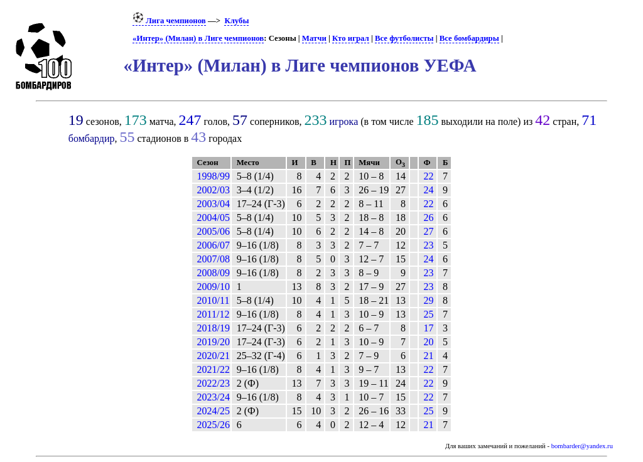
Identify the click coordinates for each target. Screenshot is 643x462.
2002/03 (213, 190)
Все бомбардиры (469, 38)
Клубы (236, 20)
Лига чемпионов (169, 20)
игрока (343, 121)
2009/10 (213, 286)
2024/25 (213, 411)
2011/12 (213, 314)
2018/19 (213, 328)
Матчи (314, 38)
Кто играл (350, 38)
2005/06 (213, 231)
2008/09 (213, 272)
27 (428, 231)
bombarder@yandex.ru (582, 446)
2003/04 (213, 203)
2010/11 (213, 300)
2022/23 (213, 383)
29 (428, 300)
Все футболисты (404, 38)
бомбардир (91, 138)
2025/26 (213, 424)
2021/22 (213, 369)
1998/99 (213, 176)
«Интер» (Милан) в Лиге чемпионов (198, 38)
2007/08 (213, 259)
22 (428, 176)
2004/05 (213, 217)
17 (428, 328)
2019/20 (213, 341)
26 (428, 217)
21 (428, 355)
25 (428, 314)
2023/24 (213, 397)
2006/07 (213, 245)
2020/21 (213, 355)
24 (428, 190)
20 (428, 341)
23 (428, 245)
